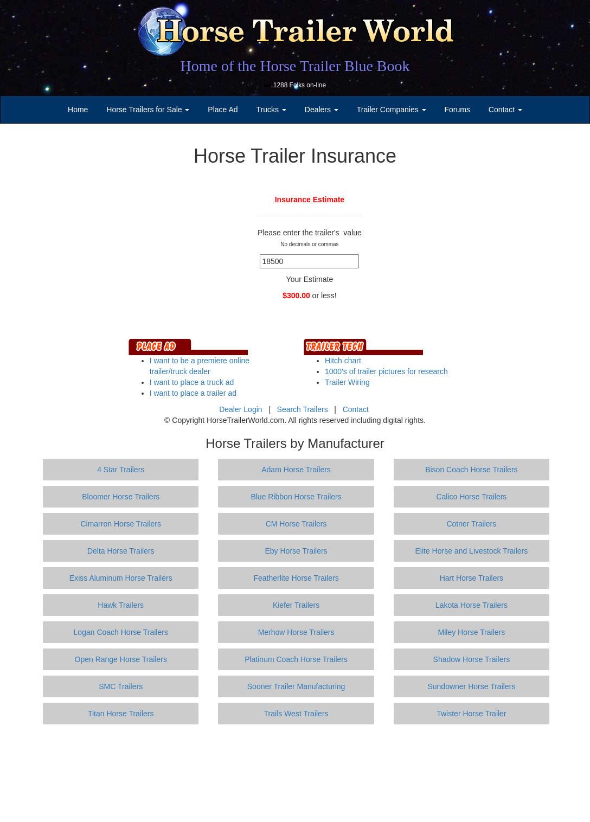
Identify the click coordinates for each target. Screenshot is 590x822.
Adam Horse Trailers (296, 469)
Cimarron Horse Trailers (120, 523)
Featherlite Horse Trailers (295, 578)
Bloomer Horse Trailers (120, 496)
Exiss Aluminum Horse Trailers (120, 578)
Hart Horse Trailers (471, 578)
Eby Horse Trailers (296, 551)
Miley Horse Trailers (471, 632)
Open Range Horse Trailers (121, 659)
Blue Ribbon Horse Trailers (296, 496)
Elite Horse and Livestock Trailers (471, 551)
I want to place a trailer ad (193, 393)
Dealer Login (240, 409)
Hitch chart (343, 360)
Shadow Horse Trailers (471, 659)
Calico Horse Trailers (471, 496)
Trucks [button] (271, 109)
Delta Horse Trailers (121, 551)
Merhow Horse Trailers (296, 632)
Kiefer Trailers (296, 605)
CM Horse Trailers (296, 523)
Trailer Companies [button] (391, 109)
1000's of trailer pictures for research (386, 371)
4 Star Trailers (120, 469)
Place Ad (223, 109)
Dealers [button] (321, 109)
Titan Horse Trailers (121, 713)
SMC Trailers (121, 686)
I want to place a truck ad (192, 382)
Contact (356, 409)
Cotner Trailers (471, 523)
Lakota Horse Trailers (471, 605)
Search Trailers (302, 409)
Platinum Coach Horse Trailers (296, 659)
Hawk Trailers (121, 605)
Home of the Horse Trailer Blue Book (294, 65)
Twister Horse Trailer (471, 713)
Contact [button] (505, 109)
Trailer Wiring (347, 382)
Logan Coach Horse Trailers (121, 632)
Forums (457, 109)
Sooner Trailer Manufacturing (296, 686)
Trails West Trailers (296, 713)
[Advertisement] (295, 773)
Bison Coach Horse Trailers (471, 469)
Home (78, 109)
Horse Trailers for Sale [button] (147, 109)
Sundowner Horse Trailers (471, 686)
